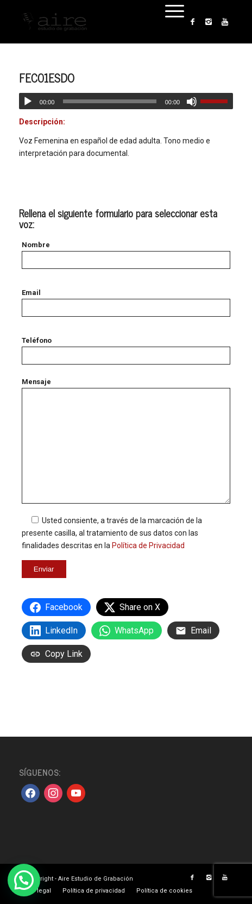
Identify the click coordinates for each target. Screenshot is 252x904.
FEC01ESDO (46, 77)
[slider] (109, 101)
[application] (126, 101)
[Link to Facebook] (192, 22)
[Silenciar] (191, 101)
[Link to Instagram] (208, 22)
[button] (24, 880)
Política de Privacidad (148, 545)
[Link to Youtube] (225, 22)
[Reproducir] (27, 101)
